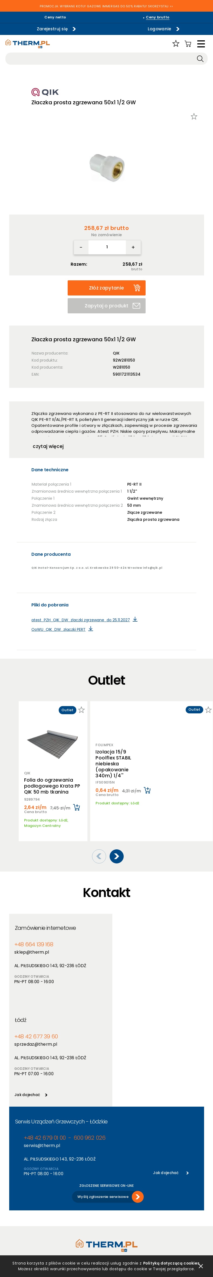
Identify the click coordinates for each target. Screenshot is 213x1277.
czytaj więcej (48, 446)
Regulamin (18, 1184)
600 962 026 (86, 1039)
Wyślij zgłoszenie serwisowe (103, 1097)
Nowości (65, 1198)
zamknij (201, 1266)
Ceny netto (55, 17)
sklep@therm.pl (31, 945)
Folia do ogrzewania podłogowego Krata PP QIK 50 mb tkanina (52, 786)
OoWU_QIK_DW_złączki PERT (58, 629)
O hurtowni (116, 1184)
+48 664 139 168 (33, 937)
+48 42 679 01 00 (43, 1039)
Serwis (112, 1205)
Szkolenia (115, 1198)
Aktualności (117, 1191)
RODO (14, 1205)
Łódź (118, 920)
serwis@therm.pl (41, 1046)
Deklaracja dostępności (30, 1212)
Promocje (66, 1205)
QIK (116, 353)
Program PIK (69, 1219)
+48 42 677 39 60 (132, 937)
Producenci (68, 1191)
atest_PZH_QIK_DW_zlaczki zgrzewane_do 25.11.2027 (80, 620)
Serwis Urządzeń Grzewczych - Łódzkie (61, 1022)
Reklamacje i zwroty (27, 1232)
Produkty (66, 1184)
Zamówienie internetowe (45, 920)
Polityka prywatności (28, 1191)
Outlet (64, 1212)
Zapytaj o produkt (112, 306)
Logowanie (157, 29)
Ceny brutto (157, 17)
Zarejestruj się (50, 29)
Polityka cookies (23, 1198)
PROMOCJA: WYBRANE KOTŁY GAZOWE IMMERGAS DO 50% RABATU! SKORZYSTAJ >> (106, 6)
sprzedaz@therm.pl (132, 945)
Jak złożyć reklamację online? (28, 1222)
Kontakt (114, 1212)
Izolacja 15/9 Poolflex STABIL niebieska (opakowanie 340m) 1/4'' (113, 760)
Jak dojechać (124, 995)
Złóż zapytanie (114, 287)
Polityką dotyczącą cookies (171, 1263)
